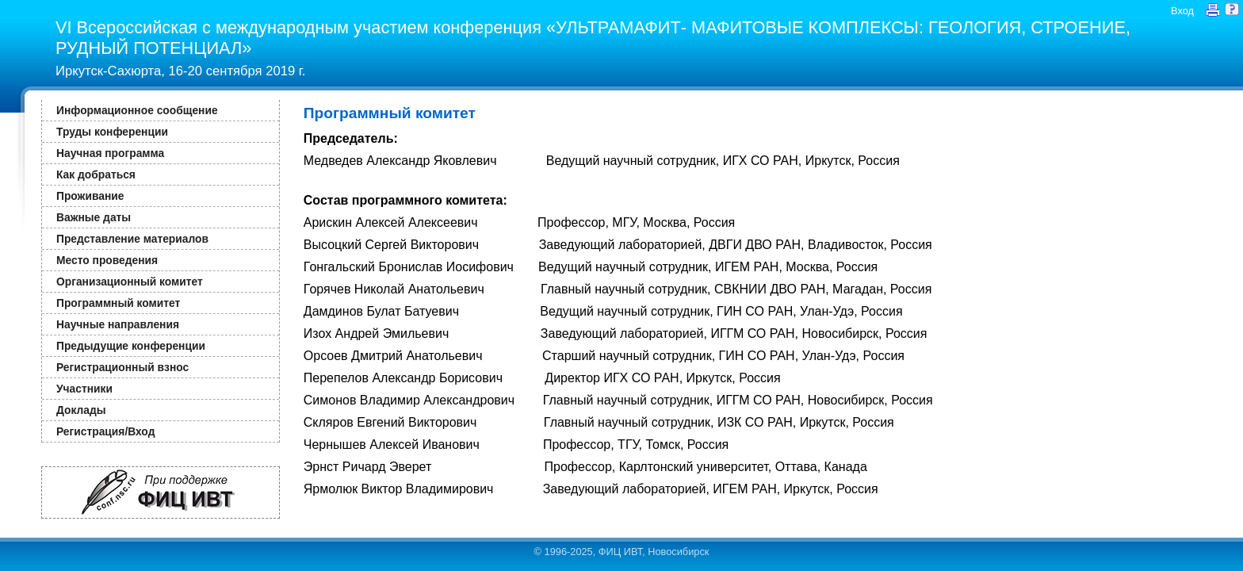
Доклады (81, 410)
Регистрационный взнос (122, 367)
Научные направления (117, 324)
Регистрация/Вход (105, 431)
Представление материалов (132, 238)
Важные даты (93, 217)
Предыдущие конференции (130, 345)
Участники (84, 388)
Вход (1182, 11)
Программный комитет (118, 303)
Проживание (90, 196)
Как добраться (96, 174)
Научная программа (110, 153)
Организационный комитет (129, 281)
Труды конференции (112, 131)
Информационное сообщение (137, 110)
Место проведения (107, 260)
